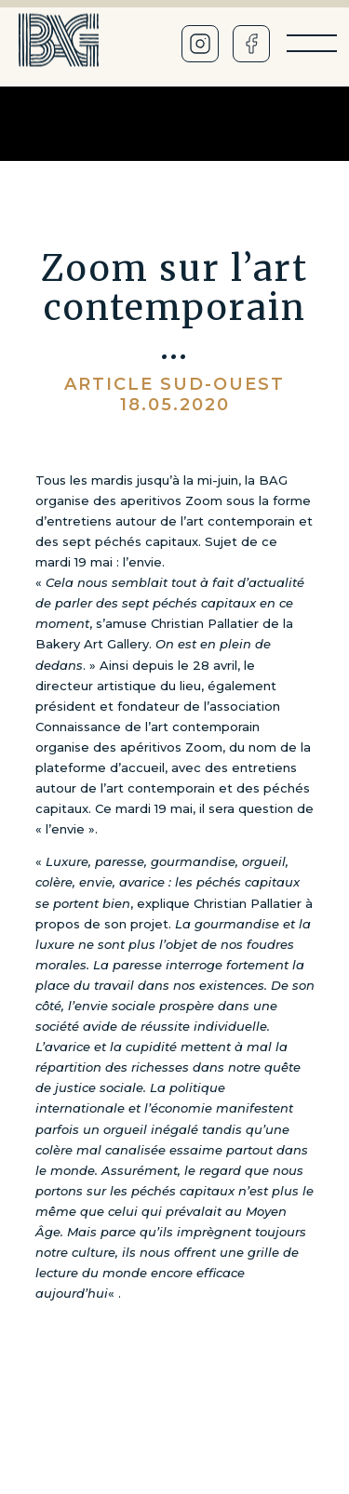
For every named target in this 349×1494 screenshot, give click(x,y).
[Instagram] (200, 43)
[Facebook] (251, 43)
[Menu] (311, 43)
